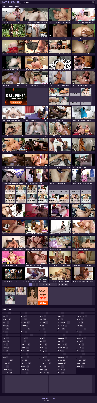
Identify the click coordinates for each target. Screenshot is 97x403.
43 (62, 284)
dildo (6, 366)
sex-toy (62, 370)
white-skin (81, 363)
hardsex (24, 373)
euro (24, 319)
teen (80, 326)
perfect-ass (62, 344)
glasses (24, 354)
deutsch (6, 363)
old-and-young (64, 322)
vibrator (80, 344)
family (24, 338)
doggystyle (7, 370)
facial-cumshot (27, 335)
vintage (80, 348)
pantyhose (62, 338)
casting (6, 348)
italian (43, 316)
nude (61, 316)
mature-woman (45, 363)
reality (61, 360)
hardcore (25, 370)
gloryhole (25, 357)
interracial (44, 313)
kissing (43, 332)
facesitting (25, 329)
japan (43, 319)
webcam (81, 354)
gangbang (25, 344)
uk (79, 335)
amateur (7, 313)
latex (42, 338)
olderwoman (63, 332)
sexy (61, 373)
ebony (24, 313)
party (61, 341)
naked (43, 366)
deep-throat (8, 360)
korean (43, 335)
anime (6, 322)
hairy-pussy (26, 363)
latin (43, 341)
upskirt (80, 341)
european (25, 322)
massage (43, 351)
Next (65, 284)
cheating (6, 354)
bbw (5, 335)
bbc (5, 332)
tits (79, 332)
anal (5, 316)
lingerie (43, 348)
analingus (7, 319)
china (5, 357)
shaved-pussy (82, 316)
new (61, 313)
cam (5, 344)
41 (55, 284)
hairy (24, 360)
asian (6, 326)
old (60, 319)
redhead (62, 363)
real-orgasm (63, 357)
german (25, 348)
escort (24, 316)
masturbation (45, 354)
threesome (81, 329)
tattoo (80, 322)
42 (59, 284)
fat (23, 341)
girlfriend (25, 351)
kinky (42, 329)
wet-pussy (81, 360)
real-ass (62, 354)
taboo (80, 319)
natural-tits (44, 373)
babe (6, 329)
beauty (6, 341)
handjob (25, 366)
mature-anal (45, 360)
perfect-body (63, 348)
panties (61, 335)
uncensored (81, 338)
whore (80, 366)
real (61, 351)
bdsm (6, 338)
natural (43, 370)
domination (7, 373)
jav (42, 326)
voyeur (80, 351)
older (61, 329)
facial (24, 332)
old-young (62, 326)
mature (43, 357)
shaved (80, 313)
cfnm (5, 351)
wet (79, 357)
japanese (44, 322)
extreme (24, 326)
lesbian (43, 344)
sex (61, 366)
